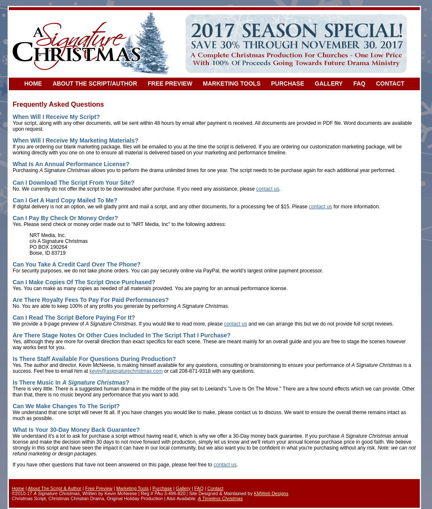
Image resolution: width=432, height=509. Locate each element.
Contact (216, 488)
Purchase (162, 488)
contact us (267, 189)
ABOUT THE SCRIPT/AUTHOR (94, 83)
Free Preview (99, 488)
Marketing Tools (132, 488)
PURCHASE (287, 83)
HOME (33, 83)
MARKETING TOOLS (232, 83)
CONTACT (390, 83)
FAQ (359, 83)
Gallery (183, 488)
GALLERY (329, 83)
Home (18, 488)
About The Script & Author (54, 488)
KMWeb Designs (271, 493)
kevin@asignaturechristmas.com (126, 371)
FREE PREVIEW (170, 83)
